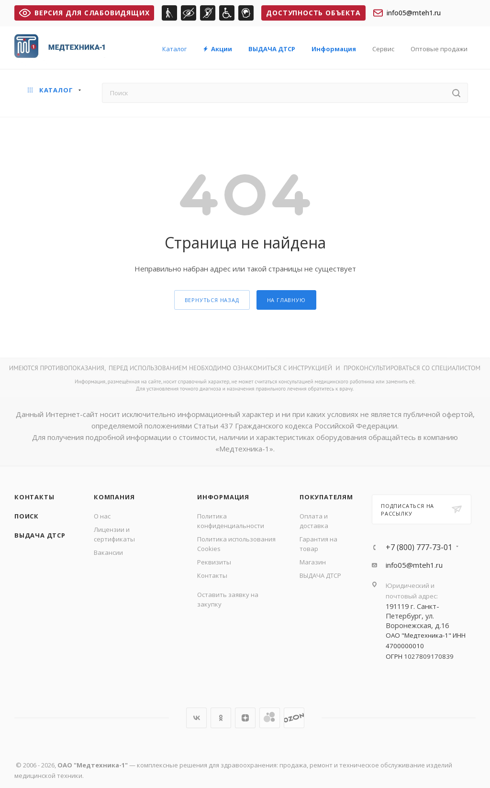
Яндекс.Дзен (245, 718)
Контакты (34, 497)
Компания (114, 497)
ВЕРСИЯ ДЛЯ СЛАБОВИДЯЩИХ (84, 12)
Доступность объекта (313, 12)
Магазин (313, 562)
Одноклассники (221, 718)
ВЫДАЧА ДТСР (40, 535)
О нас (102, 516)
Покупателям (326, 497)
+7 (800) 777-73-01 (419, 547)
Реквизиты (214, 562)
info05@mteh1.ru (407, 13)
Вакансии (108, 552)
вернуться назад (212, 300)
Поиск (26, 516)
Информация (223, 497)
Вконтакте (196, 718)
